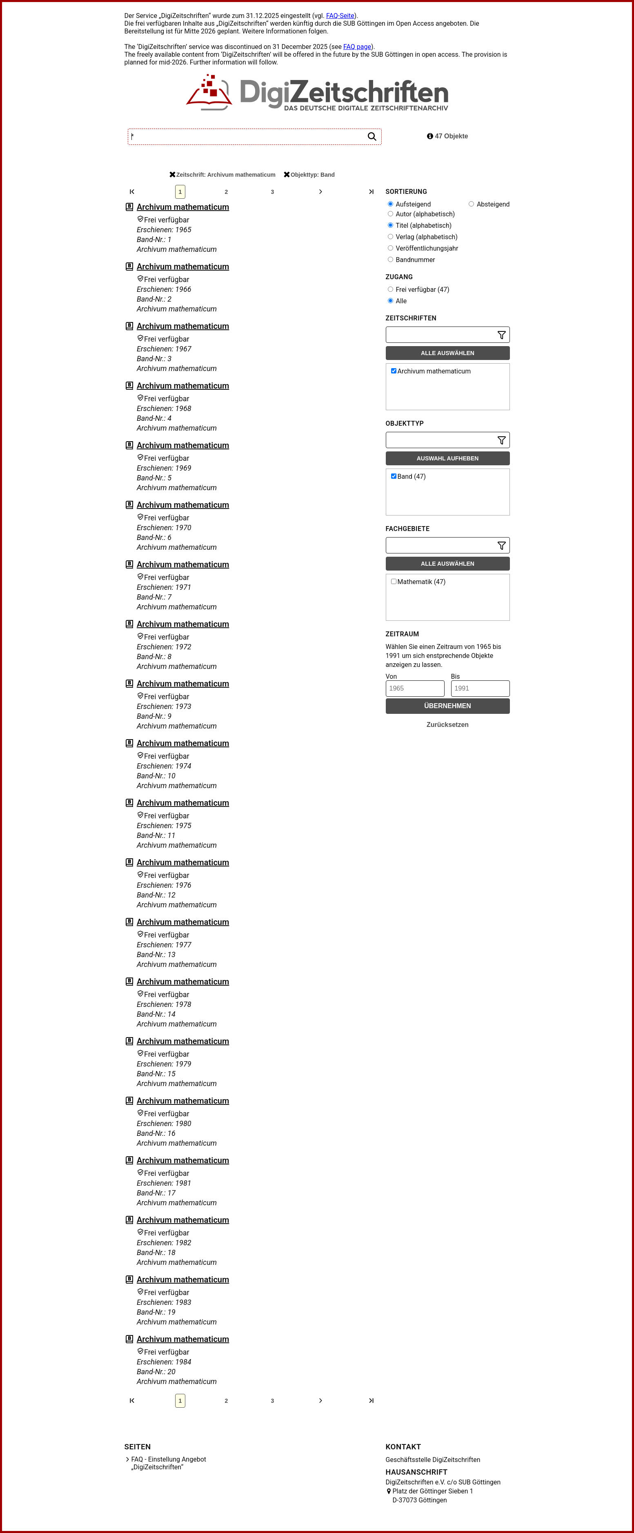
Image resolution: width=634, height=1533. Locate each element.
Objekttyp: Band (309, 174)
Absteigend (489, 204)
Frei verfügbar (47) (418, 289)
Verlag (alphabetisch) (423, 237)
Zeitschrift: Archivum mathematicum (222, 174)
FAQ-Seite (340, 16)
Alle (397, 301)
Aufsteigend (409, 204)
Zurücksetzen (448, 724)
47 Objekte (447, 136)
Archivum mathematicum (183, 207)
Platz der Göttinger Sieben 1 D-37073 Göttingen (433, 1495)
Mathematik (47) (418, 582)
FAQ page (357, 47)
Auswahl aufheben (448, 458)
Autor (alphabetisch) (421, 214)
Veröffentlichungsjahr (423, 248)
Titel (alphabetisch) (420, 225)
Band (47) (408, 476)
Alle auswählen (447, 353)
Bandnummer (411, 260)
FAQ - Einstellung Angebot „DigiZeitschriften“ (169, 1463)
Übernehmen (447, 705)
